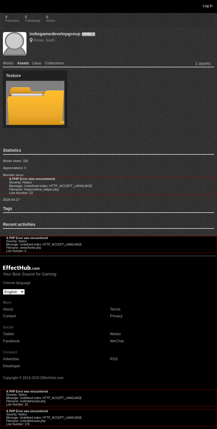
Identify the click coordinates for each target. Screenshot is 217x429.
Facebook (11, 341)
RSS (114, 359)
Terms (115, 309)
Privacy (116, 316)
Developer (11, 366)
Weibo (115, 334)
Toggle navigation (7, 5)
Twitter (8, 334)
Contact (9, 316)
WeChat (117, 341)
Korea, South (44, 40)
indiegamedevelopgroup (54, 33)
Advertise (11, 359)
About (8, 309)
